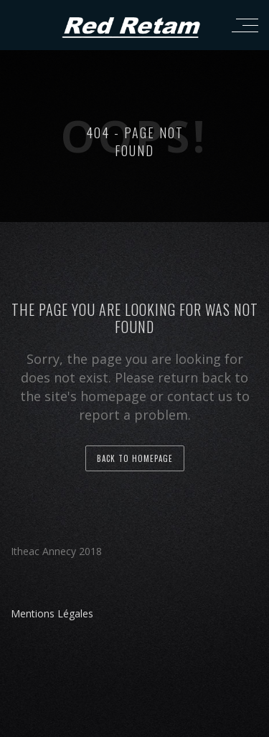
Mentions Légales (52, 613)
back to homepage (135, 458)
